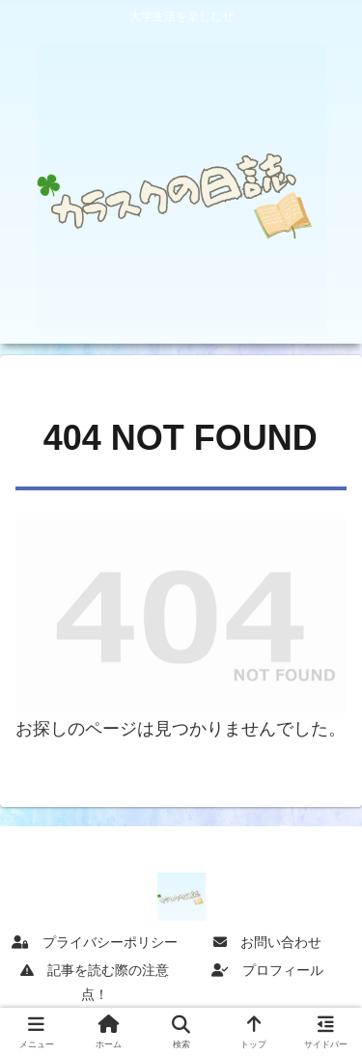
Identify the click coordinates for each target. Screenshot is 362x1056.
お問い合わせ (267, 942)
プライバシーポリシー (95, 942)
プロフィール (267, 970)
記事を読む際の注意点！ (94, 982)
